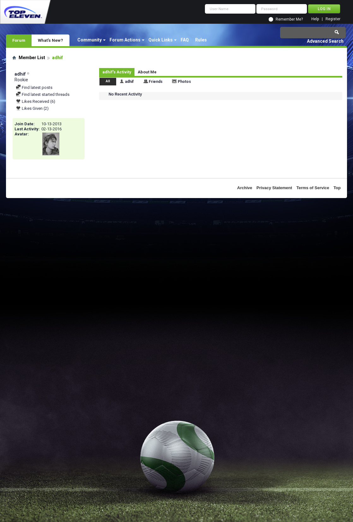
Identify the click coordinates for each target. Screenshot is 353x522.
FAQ (185, 39)
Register (333, 19)
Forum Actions (125, 39)
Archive (244, 187)
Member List (32, 57)
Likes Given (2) (32, 108)
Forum (18, 40)
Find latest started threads (42, 94)
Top (337, 187)
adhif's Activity (116, 72)
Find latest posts (34, 87)
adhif (129, 81)
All (108, 81)
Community (89, 39)
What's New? (50, 40)
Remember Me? (289, 19)
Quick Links (160, 39)
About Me (147, 72)
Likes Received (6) (35, 101)
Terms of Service (312, 187)
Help (315, 19)
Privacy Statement (274, 187)
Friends (156, 81)
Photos (184, 81)
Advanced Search (325, 41)
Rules (201, 39)
